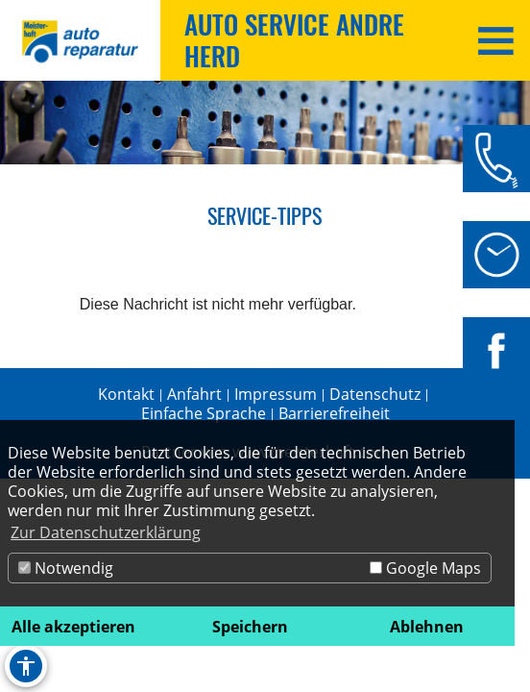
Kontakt (126, 394)
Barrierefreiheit (334, 413)
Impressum (275, 394)
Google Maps (425, 568)
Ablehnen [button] (427, 626)
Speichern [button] (250, 626)
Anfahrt (194, 394)
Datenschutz (375, 394)
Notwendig (65, 568)
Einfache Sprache (203, 413)
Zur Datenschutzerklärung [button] (106, 532)
